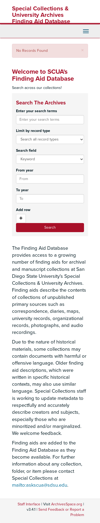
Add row (23, 210)
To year (22, 190)
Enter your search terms (36, 111)
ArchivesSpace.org (66, 504)
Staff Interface (29, 504)
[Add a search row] (21, 218)
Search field (26, 150)
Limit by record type (33, 130)
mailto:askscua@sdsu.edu (39, 485)
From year (24, 170)
